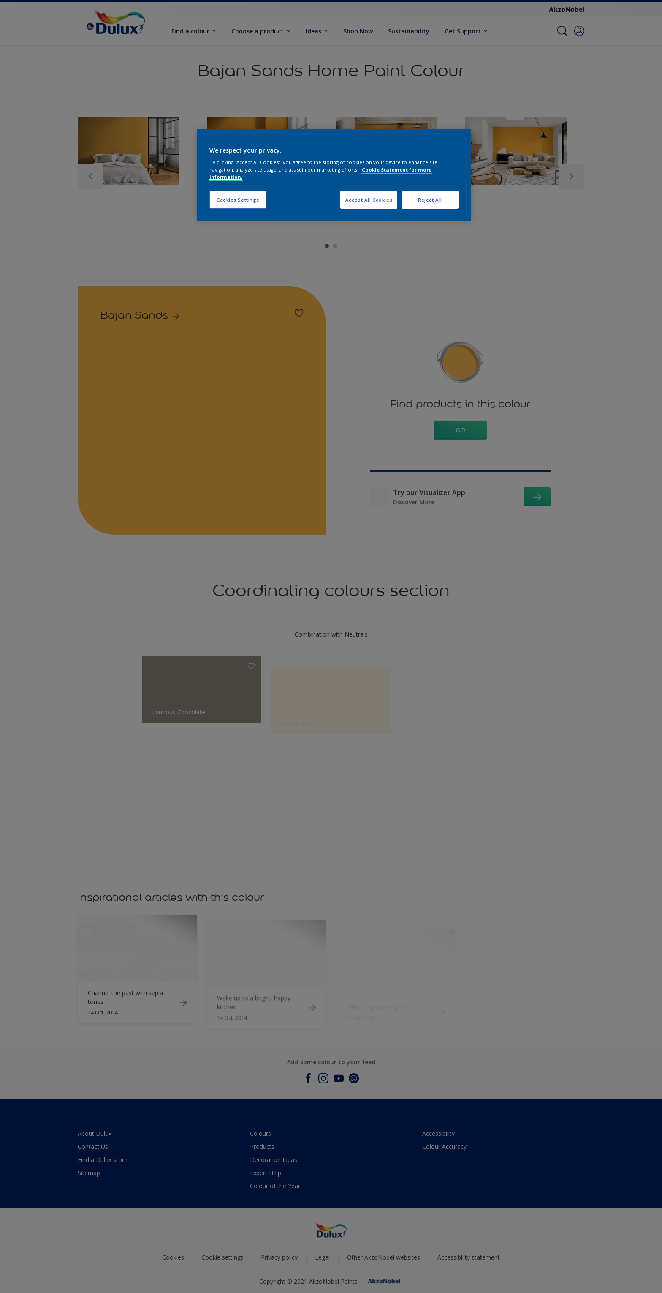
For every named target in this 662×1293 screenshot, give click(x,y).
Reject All (430, 200)
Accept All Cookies (368, 200)
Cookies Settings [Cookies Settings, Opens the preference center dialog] (238, 200)
